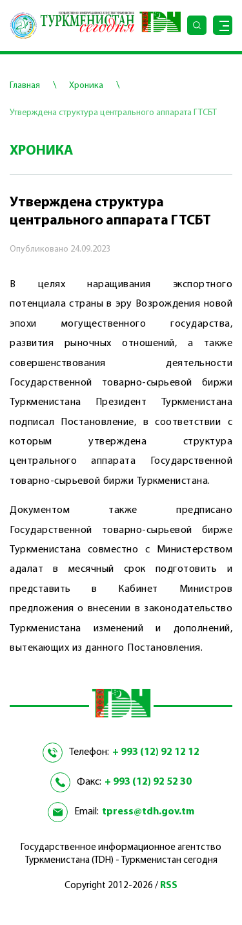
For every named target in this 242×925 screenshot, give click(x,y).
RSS (168, 886)
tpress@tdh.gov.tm (148, 812)
